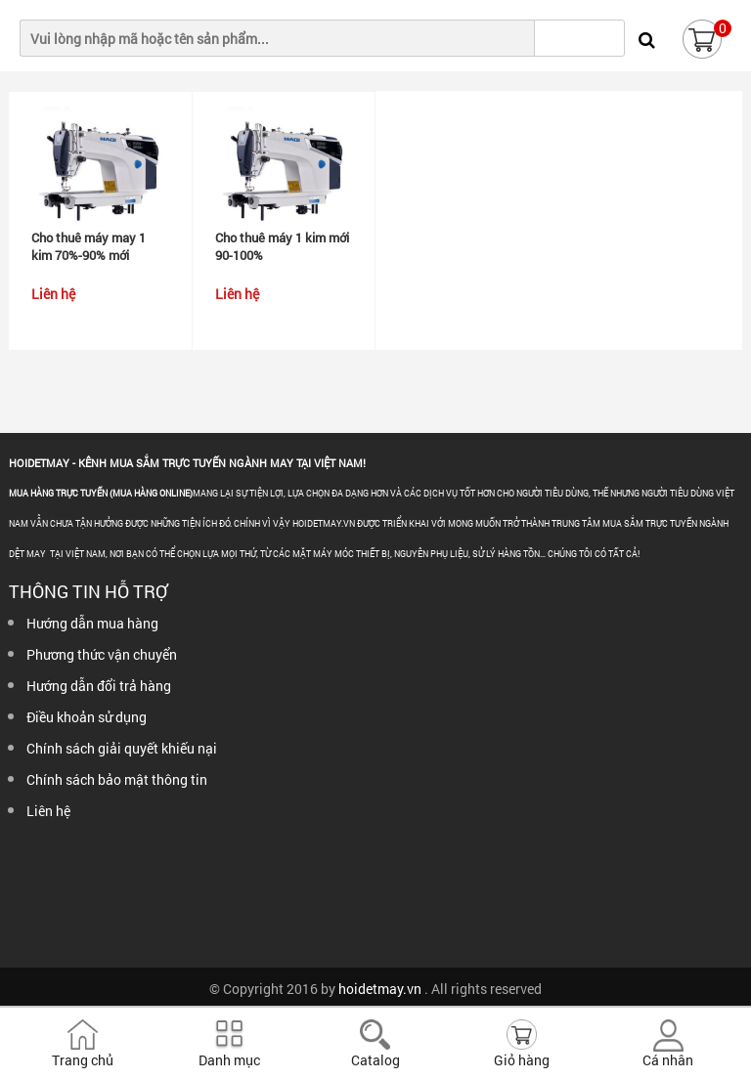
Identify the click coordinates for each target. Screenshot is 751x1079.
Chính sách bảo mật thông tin (116, 779)
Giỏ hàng (522, 1060)
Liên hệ (48, 810)
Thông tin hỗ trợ (88, 591)
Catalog (375, 1060)
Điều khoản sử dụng (86, 717)
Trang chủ (82, 1060)
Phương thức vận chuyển (101, 654)
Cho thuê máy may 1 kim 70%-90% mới (88, 246)
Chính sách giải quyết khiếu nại (121, 748)
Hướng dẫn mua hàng (92, 623)
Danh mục (229, 1060)
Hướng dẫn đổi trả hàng (98, 685)
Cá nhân (667, 1060)
